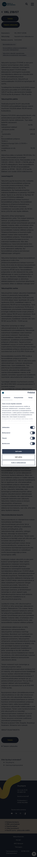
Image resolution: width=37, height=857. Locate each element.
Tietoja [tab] (30, 397)
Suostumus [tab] (6, 397)
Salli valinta (18, 457)
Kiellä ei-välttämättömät (18, 462)
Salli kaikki (18, 451)
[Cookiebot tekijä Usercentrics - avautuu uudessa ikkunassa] (27, 393)
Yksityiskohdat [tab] (18, 397)
